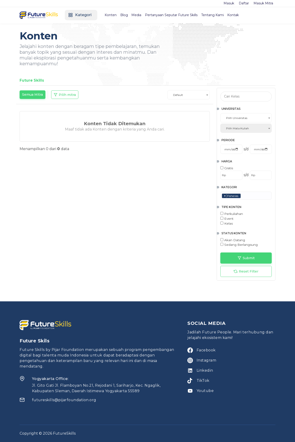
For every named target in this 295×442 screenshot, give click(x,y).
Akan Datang (232, 240)
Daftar (244, 3)
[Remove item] (225, 196)
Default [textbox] (178, 95)
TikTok (203, 380)
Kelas (226, 223)
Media (140, 15)
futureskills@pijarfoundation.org (64, 400)
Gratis (226, 168)
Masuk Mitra (263, 3)
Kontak (239, 15)
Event (226, 218)
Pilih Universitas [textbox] (236, 118)
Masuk (229, 3)
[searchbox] (243, 196)
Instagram (206, 360)
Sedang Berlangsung (239, 244)
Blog (126, 15)
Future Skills (32, 80)
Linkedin (205, 370)
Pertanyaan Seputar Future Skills (176, 15)
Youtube (205, 391)
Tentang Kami (218, 15)
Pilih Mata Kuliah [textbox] (237, 128)
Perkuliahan (231, 214)
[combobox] (188, 94)
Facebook (206, 350)
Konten (112, 15)
